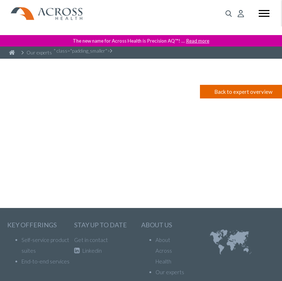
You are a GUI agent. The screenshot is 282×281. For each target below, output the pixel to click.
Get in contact (91, 240)
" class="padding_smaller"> (83, 51)
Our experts (36, 52)
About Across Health (164, 251)
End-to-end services (45, 261)
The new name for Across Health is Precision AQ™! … (141, 41)
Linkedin (88, 250)
